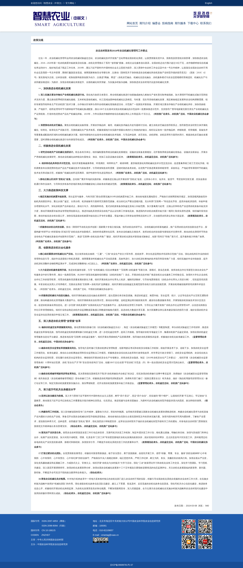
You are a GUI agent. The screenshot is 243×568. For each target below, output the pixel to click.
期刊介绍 (145, 23)
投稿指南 (167, 23)
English (208, 3)
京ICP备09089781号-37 (121, 565)
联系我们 (205, 23)
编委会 (156, 23)
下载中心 (193, 23)
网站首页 (132, 23)
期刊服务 (180, 23)
